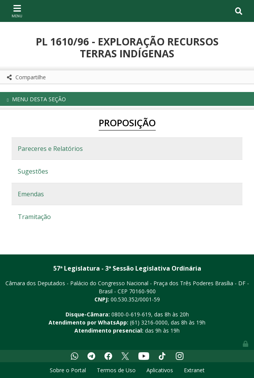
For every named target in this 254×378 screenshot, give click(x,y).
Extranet (194, 370)
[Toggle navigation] (17, 10)
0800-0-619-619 (131, 314)
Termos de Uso (116, 370)
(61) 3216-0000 (149, 322)
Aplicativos (159, 370)
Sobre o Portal (68, 370)
